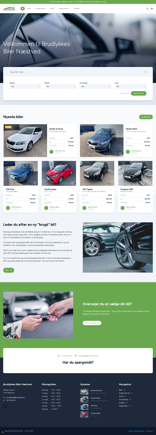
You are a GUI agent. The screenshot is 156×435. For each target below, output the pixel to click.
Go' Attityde (149, 431)
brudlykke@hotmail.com (86, 365)
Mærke (12, 92)
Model (47, 92)
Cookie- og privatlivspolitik (136, 431)
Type (116, 92)
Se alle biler (146, 126)
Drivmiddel (83, 92)
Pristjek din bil (92, 332)
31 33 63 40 (65, 365)
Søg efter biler (138, 102)
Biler (9, 279)
